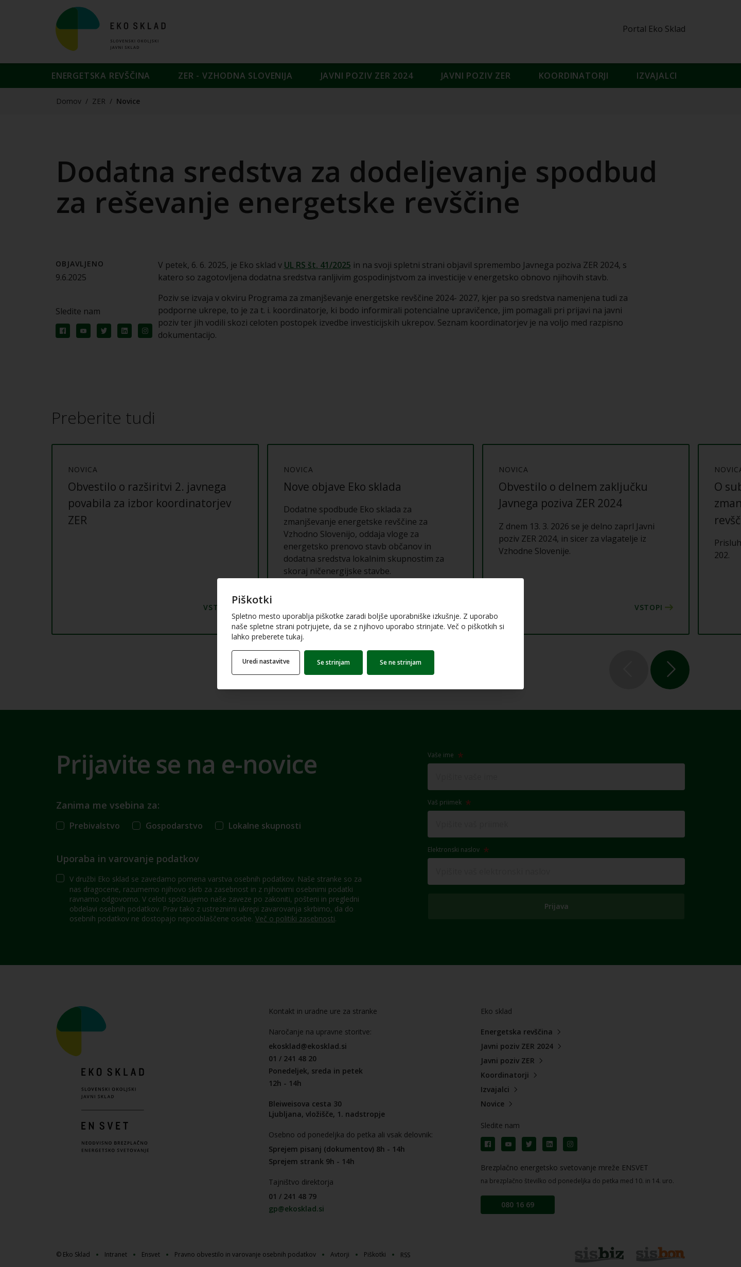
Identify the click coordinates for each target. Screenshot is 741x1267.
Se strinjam (338, 662)
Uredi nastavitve (268, 662)
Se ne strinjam (405, 662)
